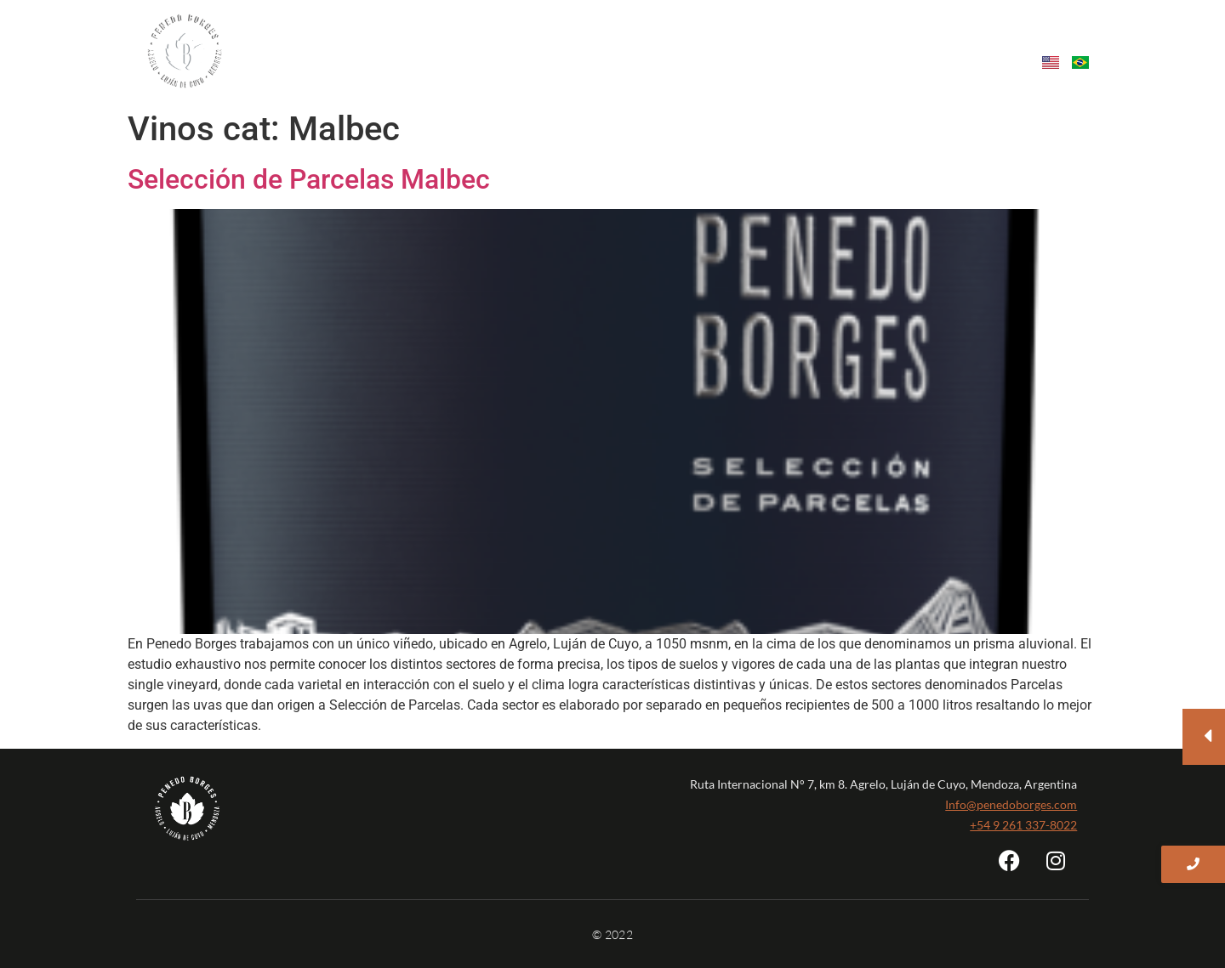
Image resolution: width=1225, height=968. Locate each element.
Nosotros (398, 40)
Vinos (468, 40)
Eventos (879, 40)
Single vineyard (559, 40)
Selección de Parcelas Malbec (309, 179)
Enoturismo (793, 40)
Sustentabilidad (682, 40)
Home (320, 40)
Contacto (961, 40)
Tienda (1060, 40)
